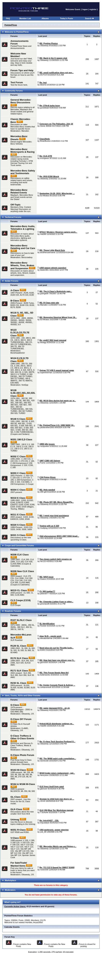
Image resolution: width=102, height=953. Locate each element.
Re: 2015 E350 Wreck (49, 176)
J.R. (32, 714)
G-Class (14, 705)
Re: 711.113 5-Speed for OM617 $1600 (56, 867)
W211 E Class (18, 514)
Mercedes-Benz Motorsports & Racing (22, 150)
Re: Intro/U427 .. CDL (49, 820)
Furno (42, 463)
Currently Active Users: (15, 906)
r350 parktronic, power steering (54, 830)
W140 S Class (18, 419)
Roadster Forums (13, 611)
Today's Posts (66, 18)
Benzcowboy (26, 257)
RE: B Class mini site (49, 303)
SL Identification (47, 624)
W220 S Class (18, 525)
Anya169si (37, 922)
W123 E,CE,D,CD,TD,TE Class (19, 333)
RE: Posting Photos (48, 43)
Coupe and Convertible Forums (19, 545)
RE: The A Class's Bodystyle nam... (55, 291)
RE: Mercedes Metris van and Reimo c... (57, 846)
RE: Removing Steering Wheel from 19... (58, 317)
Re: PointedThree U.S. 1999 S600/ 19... (57, 425)
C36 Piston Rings (47, 477)
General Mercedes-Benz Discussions (20, 101)
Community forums (14, 91)
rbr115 (43, 561)
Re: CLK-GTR (45, 156)
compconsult (45, 687)
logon (85, 9)
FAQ (8, 18)
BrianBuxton (45, 141)
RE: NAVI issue (46, 577)
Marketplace (10, 880)
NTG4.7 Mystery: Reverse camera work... (58, 232)
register (92, 9)
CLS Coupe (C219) (20, 600)
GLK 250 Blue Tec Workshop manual (56, 810)
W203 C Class (18, 473)
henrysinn (44, 775)
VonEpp (24, 385)
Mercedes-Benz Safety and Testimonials (22, 172)
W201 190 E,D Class (21, 439)
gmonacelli (45, 604)
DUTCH (43, 75)
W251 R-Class (18, 829)
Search (89, 18)
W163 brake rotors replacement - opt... (57, 773)
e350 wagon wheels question (52, 268)
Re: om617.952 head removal (52, 340)
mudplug (44, 528)
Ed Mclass (44, 195)
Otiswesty (44, 45)
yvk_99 (43, 832)
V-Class (14, 838)
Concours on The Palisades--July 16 (56, 124)
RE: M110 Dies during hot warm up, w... (57, 401)
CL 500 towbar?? (47, 591)
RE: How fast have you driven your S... (57, 660)
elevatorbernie (46, 638)
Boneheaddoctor (17, 353)
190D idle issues (47, 444)
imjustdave (45, 823)
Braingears (45, 479)
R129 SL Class (18, 645)
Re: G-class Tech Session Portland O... (57, 741)
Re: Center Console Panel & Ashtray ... (57, 685)
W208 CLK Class (19, 554)
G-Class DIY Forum (20, 719)
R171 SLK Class (19, 670)
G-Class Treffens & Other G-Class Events (22, 737)
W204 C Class (18, 489)
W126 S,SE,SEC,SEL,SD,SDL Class (22, 393)
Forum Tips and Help (21, 70)
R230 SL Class (18, 683)
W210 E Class (18, 498)
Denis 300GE (46, 126)
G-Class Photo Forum (22, 755)
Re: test (43, 82)
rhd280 (43, 234)
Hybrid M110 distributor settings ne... (56, 724)
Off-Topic (15, 204)
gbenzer (43, 789)
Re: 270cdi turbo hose (49, 105)
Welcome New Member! (18, 55)
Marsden (25, 131)
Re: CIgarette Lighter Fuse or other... (56, 602)
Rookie (43, 626)
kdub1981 (44, 270)
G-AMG (24, 728)
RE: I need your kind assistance (54, 515)
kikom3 (43, 85)
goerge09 (44, 293)
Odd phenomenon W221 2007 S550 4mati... (59, 536)
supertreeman (46, 372)
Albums (45, 18)
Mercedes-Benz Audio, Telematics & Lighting (22, 227)
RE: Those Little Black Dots (52, 250)
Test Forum (16, 82)
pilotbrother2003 (47, 427)
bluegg (43, 342)
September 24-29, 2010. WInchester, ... (57, 193)
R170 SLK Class (19, 658)
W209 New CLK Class (22, 571)
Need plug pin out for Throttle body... (56, 648)
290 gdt (43, 492)
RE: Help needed (47, 490)
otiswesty (44, 178)
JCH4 (42, 801)
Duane (43, 579)
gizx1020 (44, 662)
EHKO (43, 650)
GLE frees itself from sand (51, 786)
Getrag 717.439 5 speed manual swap (56, 370)
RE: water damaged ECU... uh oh (54, 708)
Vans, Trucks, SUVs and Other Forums (22, 695)
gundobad (44, 108)
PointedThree (10, 25)
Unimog (14, 819)
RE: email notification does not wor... (56, 73)
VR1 (42, 538)
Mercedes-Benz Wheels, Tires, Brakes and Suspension (22, 265)
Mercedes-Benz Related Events (18, 191)
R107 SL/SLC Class (21, 620)
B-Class (14, 300)
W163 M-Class (18, 770)
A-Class (14, 290)
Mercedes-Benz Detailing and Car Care (22, 247)
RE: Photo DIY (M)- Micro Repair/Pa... (56, 502)
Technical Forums (13, 217)
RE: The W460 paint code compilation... (57, 758)
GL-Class (15, 797)
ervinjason (44, 158)
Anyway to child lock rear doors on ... (56, 799)
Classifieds (44, 139)
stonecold (44, 761)
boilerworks (45, 675)
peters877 (44, 593)
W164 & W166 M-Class (22, 784)
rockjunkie (44, 446)
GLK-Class (16, 809)
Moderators (10, 890)
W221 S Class (18, 535)
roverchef (44, 870)
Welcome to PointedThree (17, 32)
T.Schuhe (44, 812)
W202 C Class (18, 456)
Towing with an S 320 (49, 526)
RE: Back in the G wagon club (53, 58)
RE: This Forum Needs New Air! (54, 673)
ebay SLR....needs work (50, 636)
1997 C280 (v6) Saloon (49, 461)
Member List (25, 18)
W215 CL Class (18, 590)
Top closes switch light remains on (55, 559)
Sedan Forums (11, 281)
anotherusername (47, 252)
